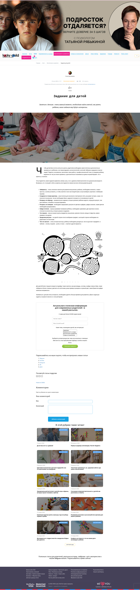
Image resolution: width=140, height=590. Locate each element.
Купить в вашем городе (39, 574)
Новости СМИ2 (40, 382)
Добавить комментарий (58, 419)
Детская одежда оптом (32, 578)
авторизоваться (91, 84)
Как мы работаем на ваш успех (57, 578)
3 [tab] (67, 282)
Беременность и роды (70, 332)
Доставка (28, 574)
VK (40, 365)
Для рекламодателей (76, 576)
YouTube (42, 360)
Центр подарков (53, 570)
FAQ (50, 572)
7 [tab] (78, 282)
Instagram (42, 362)
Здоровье (70, 330)
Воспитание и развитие (70, 333)
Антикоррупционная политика (79, 574)
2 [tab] (65, 282)
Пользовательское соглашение (79, 570)
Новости (51, 574)
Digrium (50, 586)
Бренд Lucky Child (30, 570)
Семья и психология (70, 335)
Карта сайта (62, 574)
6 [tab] (75, 282)
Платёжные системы (57, 572)
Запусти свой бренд (98, 572)
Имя (37, 401)
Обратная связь (36, 576)
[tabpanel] (70, 253)
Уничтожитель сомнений (32, 572)
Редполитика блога (98, 570)
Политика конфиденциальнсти (79, 572)
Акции (55, 574)
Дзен (41, 367)
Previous (35, 255)
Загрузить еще (70, 544)
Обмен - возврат (53, 576)
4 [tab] (70, 282)
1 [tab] (62, 282)
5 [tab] (73, 282)
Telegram (42, 358)
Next (105, 255)
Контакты (28, 576)
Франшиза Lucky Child (76, 578)
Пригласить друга (63, 570)
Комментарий (40, 406)
